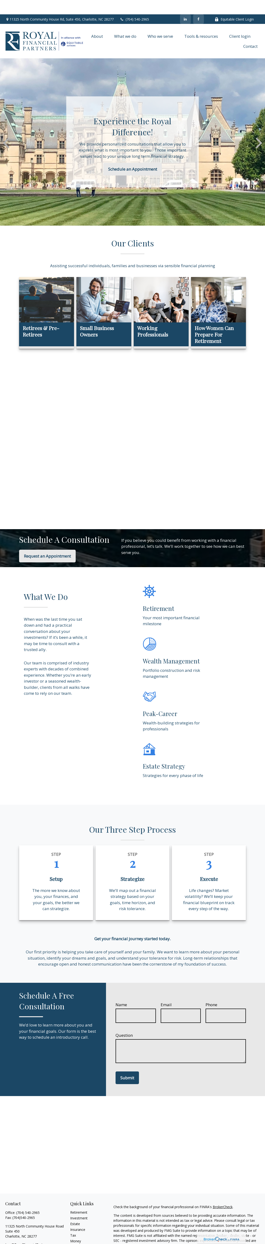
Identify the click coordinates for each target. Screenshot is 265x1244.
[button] (97, 22)
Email (166, 990)
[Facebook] (198, 5)
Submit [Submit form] (127, 1063)
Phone (211, 990)
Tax (73, 1221)
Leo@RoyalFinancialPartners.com (31, 1230)
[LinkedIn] (185, 5)
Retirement (78, 1198)
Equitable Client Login (234, 5)
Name (121, 990)
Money (75, 1226)
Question (124, 1021)
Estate (75, 1209)
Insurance (77, 1215)
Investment (79, 1203)
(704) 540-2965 (134, 5)
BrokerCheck (223, 1192)
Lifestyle (76, 1232)
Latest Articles (81, 1238)
